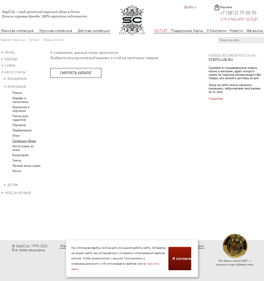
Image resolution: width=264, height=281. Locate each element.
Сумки (9, 66)
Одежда (11, 59)
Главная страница (12, 40)
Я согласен (182, 258)
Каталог (34, 40)
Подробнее (216, 99)
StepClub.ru (221, 60)
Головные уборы (24, 141)
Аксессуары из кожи (23, 148)
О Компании (216, 30)
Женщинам (17, 79)
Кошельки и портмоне (21, 109)
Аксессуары (15, 72)
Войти (189, 7)
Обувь (9, 52)
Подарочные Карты (187, 30)
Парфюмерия (21, 130)
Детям (12, 185)
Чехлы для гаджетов (20, 118)
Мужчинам (16, 87)
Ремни (17, 93)
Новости (236, 30)
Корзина (226, 7)
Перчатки (19, 125)
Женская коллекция (17, 30)
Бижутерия (20, 155)
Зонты (16, 160)
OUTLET (161, 30)
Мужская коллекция (55, 30)
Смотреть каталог (76, 73)
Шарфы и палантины (20, 100)
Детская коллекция (94, 30)
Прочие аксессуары (26, 166)
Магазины (254, 30)
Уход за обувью (17, 193)
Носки (16, 171)
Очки (16, 135)
